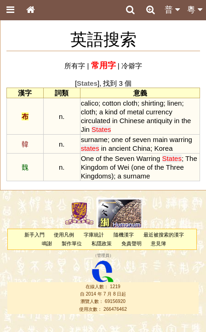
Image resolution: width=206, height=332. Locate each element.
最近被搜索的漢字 (163, 234)
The (191, 158)
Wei (124, 167)
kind (111, 112)
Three (175, 167)
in (115, 121)
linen (174, 103)
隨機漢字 (124, 234)
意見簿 (158, 243)
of (122, 112)
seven (141, 139)
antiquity (159, 121)
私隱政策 (102, 243)
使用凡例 (64, 234)
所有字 (74, 66)
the (186, 121)
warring (181, 139)
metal (135, 112)
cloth (130, 103)
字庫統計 (94, 234)
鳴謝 (47, 243)
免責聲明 (131, 243)
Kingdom (94, 167)
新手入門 (34, 234)
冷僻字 (131, 66)
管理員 (103, 256)
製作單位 (72, 243)
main (160, 139)
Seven (124, 158)
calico (89, 103)
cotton (111, 103)
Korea (163, 148)
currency (159, 112)
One (87, 158)
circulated (95, 121)
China (141, 148)
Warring (148, 158)
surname (94, 139)
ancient (120, 148)
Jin (85, 129)
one (117, 139)
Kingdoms (96, 176)
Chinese (132, 121)
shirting (152, 103)
